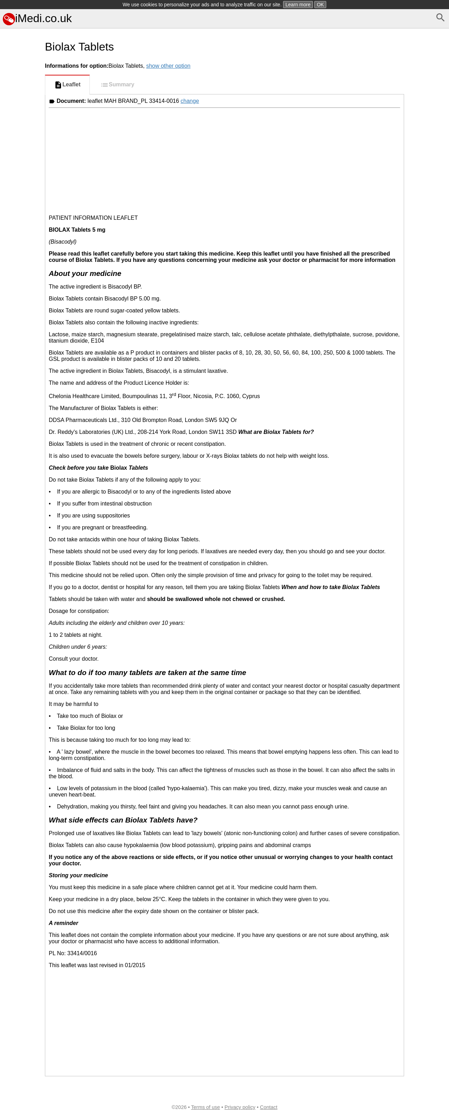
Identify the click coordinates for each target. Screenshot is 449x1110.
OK (320, 4)
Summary (117, 85)
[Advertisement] (21, 313)
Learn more (298, 4)
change (190, 101)
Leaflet (67, 85)
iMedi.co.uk (37, 18)
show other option (168, 66)
